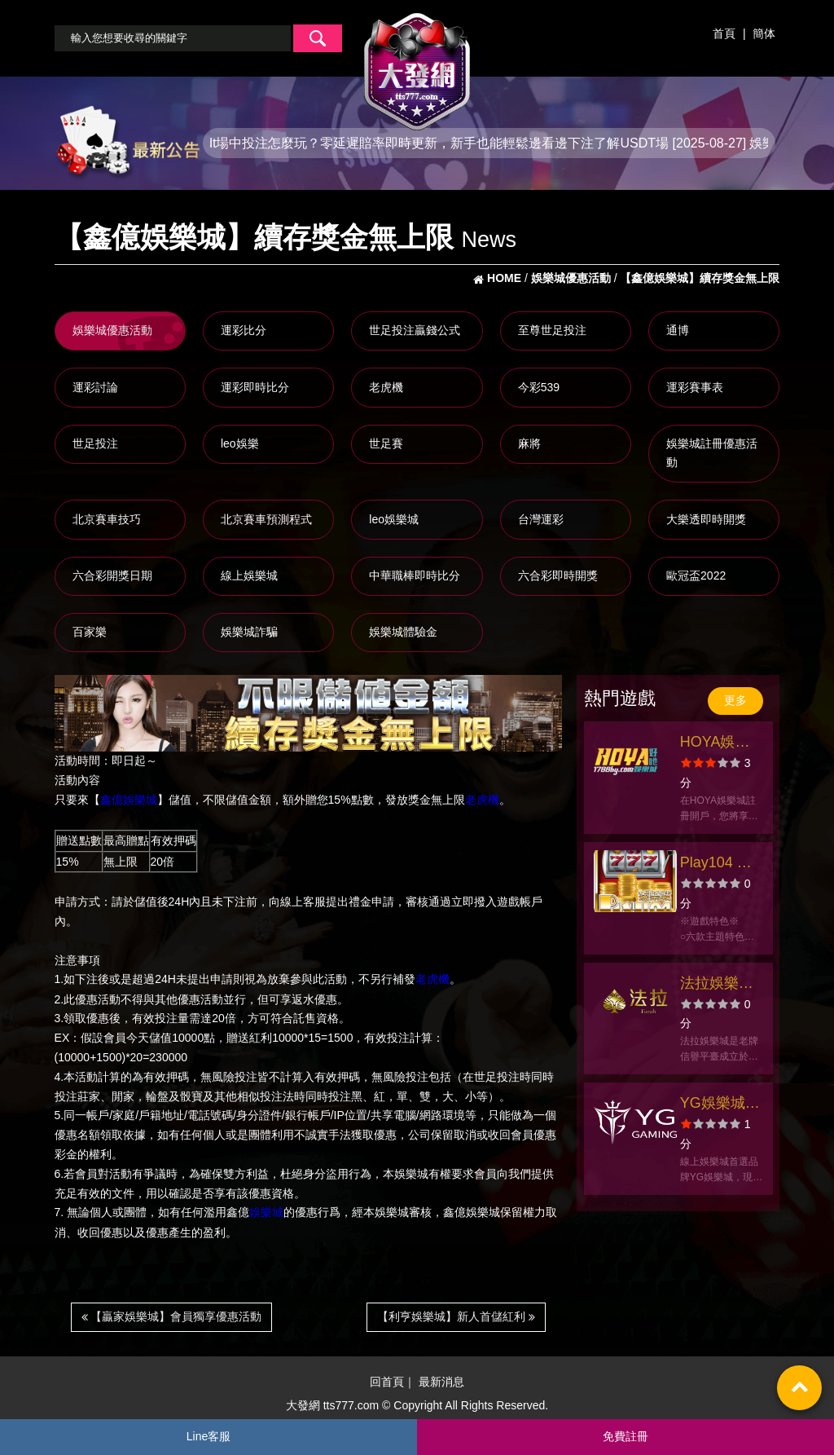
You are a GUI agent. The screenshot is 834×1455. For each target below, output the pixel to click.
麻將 (529, 443)
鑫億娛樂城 (128, 799)
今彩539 (539, 387)
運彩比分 (243, 330)
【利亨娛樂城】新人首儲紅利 (456, 1316)
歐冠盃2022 (696, 575)
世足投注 (95, 443)
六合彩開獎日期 (112, 575)
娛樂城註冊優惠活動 (711, 453)
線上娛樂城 (249, 575)
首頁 (724, 33)
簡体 (764, 33)
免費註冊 (625, 1436)
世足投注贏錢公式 (414, 330)
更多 (735, 700)
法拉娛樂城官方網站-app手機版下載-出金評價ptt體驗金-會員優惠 (720, 985)
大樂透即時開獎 (706, 519)
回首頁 (387, 1381)
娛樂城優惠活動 (112, 330)
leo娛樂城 (394, 519)
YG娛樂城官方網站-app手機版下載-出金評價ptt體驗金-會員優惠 (720, 1105)
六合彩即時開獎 (558, 575)
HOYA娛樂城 (715, 744)
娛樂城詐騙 (249, 631)
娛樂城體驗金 (403, 631)
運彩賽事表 (694, 387)
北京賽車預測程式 (266, 519)
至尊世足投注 (552, 330)
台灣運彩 (541, 519)
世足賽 (386, 443)
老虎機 (386, 387)
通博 (677, 330)
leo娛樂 (240, 443)
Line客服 (208, 1436)
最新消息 (441, 1381)
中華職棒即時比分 (414, 575)
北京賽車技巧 (106, 519)
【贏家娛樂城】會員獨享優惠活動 (171, 1316)
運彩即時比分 (255, 387)
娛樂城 (266, 1212)
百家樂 (89, 631)
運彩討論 (95, 387)
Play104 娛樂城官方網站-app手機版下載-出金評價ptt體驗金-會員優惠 (719, 864)
